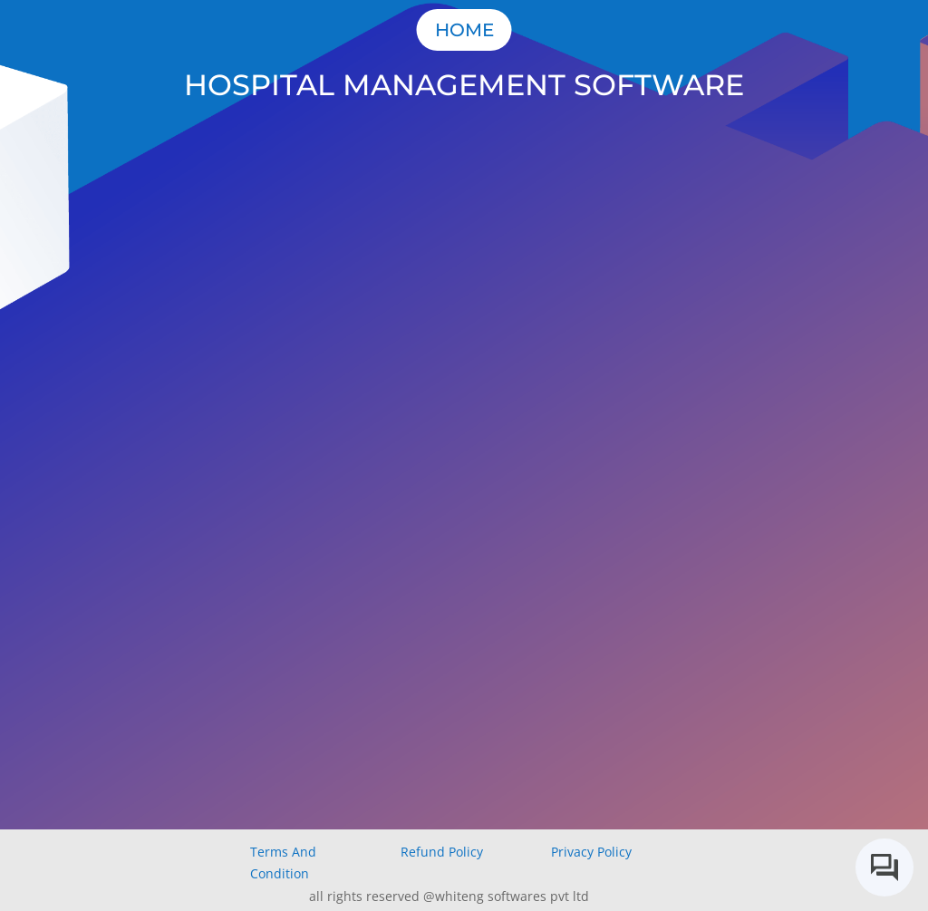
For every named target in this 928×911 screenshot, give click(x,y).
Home (464, 30)
